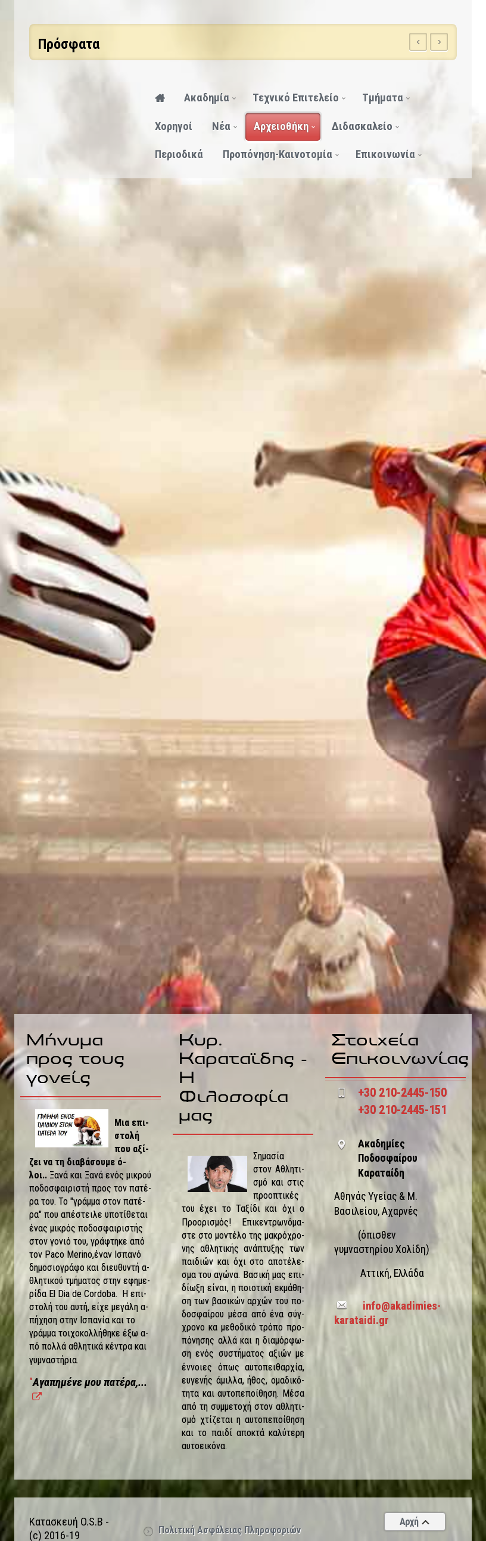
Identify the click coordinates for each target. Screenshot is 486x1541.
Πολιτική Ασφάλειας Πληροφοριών (229, 1530)
